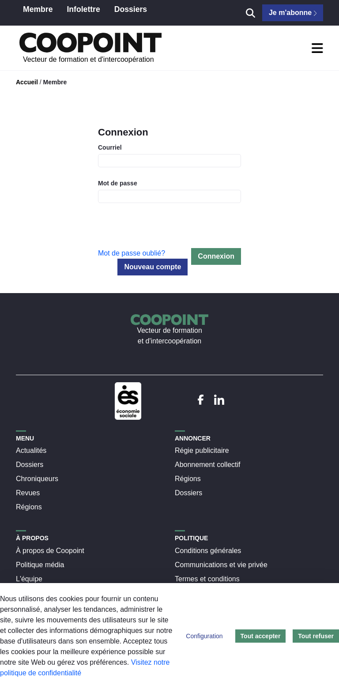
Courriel (110, 147)
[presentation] (165, 231)
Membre (55, 82)
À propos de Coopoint (50, 550)
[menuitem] (38, 13)
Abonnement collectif (208, 464)
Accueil (27, 82)
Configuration (204, 636)
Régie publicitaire (202, 450)
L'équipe (29, 579)
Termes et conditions (207, 579)
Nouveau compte (152, 267)
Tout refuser (316, 636)
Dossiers (29, 464)
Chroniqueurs (37, 478)
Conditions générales (208, 550)
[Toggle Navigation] (317, 48)
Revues (28, 493)
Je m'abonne (292, 12)
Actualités (31, 450)
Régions (29, 507)
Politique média (40, 565)
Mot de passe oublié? (131, 253)
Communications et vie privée (221, 565)
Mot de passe (117, 183)
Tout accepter (261, 636)
